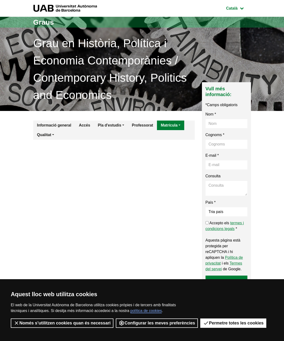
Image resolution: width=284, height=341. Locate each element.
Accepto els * (225, 226)
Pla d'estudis (109, 125)
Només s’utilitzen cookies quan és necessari (62, 323)
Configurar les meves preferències (157, 323)
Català (238, 7)
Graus (43, 22)
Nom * (211, 114)
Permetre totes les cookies (233, 323)
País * (211, 202)
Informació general (54, 125)
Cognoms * (215, 135)
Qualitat (44, 135)
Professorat (142, 125)
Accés (84, 125)
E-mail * (212, 155)
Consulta (213, 176)
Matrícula (169, 125)
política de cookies (146, 311)
